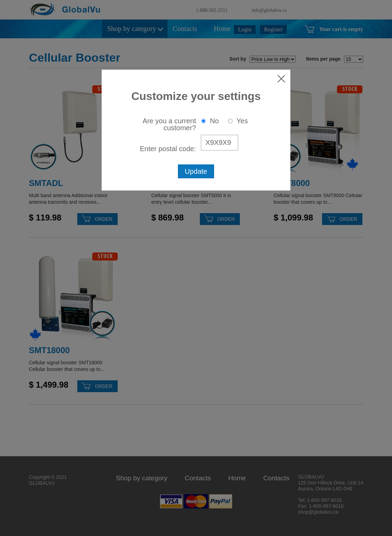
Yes (238, 120)
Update (196, 171)
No (210, 120)
